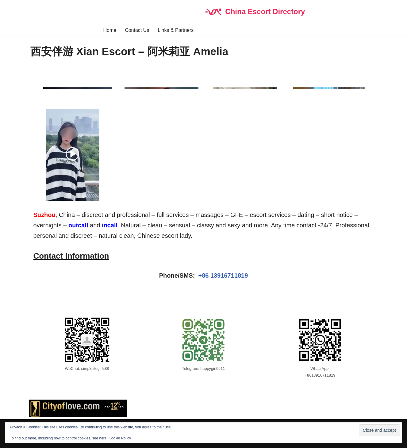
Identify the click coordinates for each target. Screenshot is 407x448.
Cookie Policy (120, 438)
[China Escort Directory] (254, 12)
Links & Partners (176, 30)
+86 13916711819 (223, 275)
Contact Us (137, 30)
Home (109, 30)
